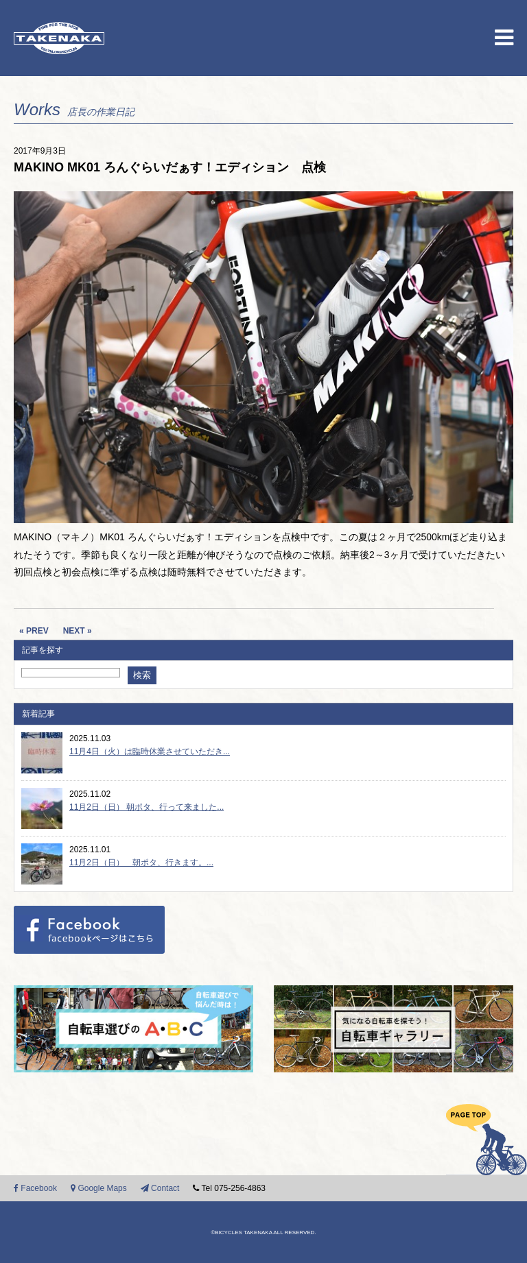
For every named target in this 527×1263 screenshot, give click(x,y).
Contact (160, 1188)
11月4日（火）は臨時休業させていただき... (149, 751)
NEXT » (77, 631)
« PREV (34, 631)
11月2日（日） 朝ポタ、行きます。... (141, 862)
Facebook (35, 1188)
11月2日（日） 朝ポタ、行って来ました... (146, 807)
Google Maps (99, 1188)
